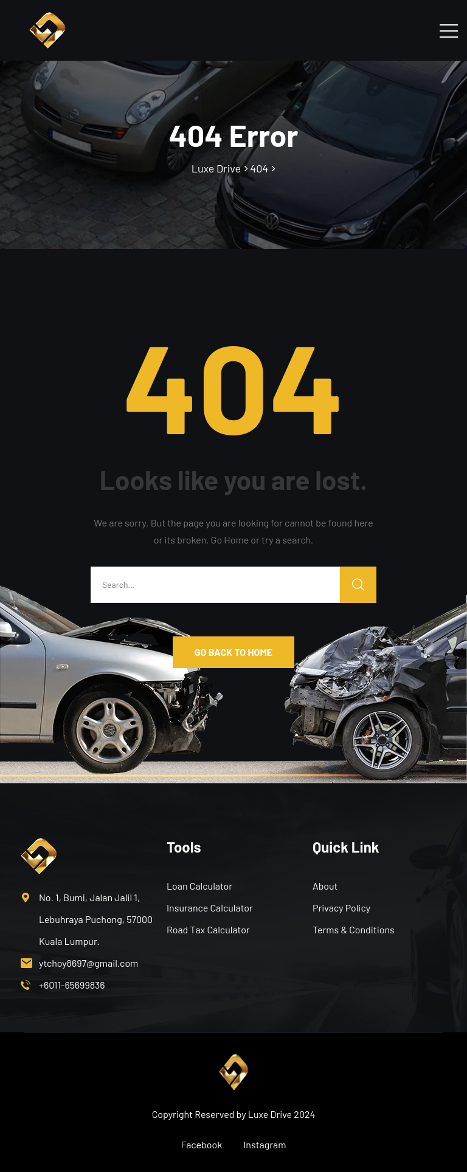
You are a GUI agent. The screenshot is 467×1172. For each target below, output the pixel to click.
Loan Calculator (199, 885)
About (325, 885)
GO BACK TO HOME (233, 652)
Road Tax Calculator (208, 929)
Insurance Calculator (210, 907)
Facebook (202, 1144)
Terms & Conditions (354, 929)
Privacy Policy (341, 907)
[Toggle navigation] (449, 30)
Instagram (264, 1144)
